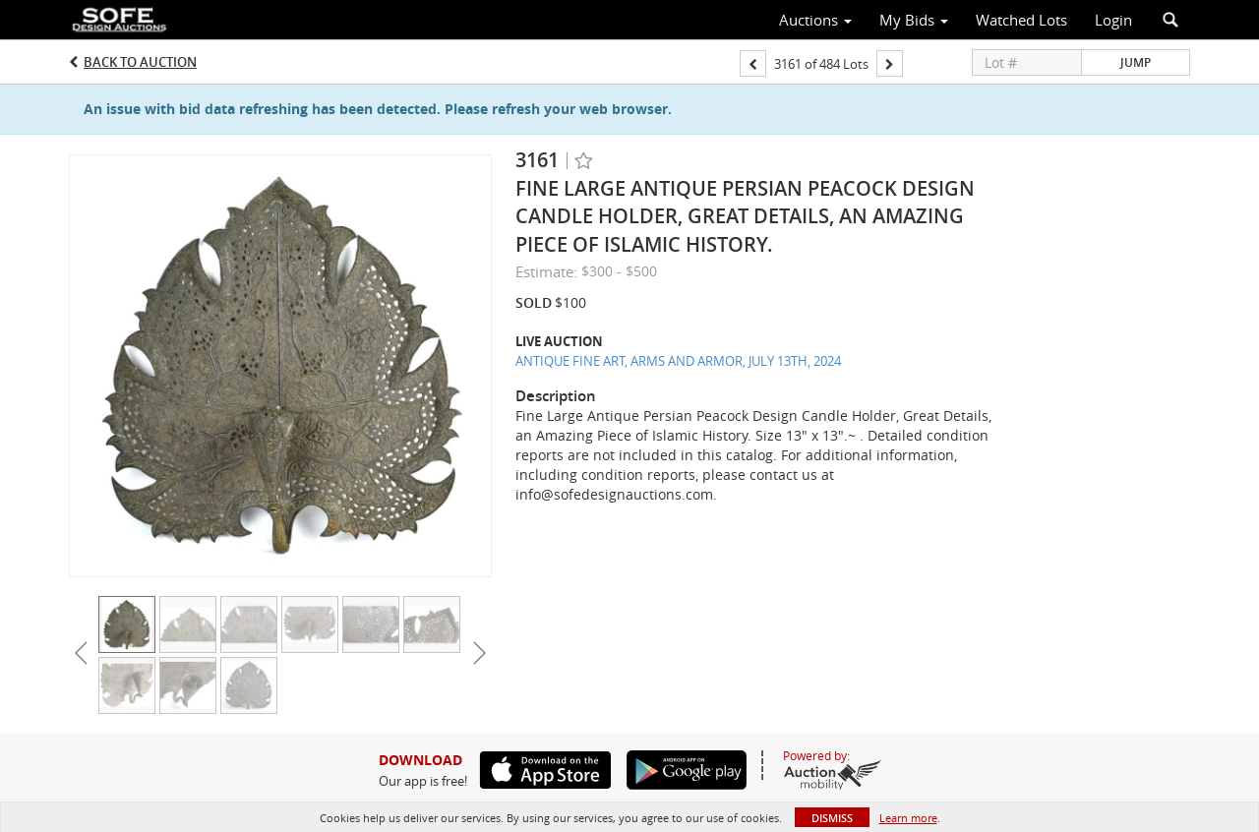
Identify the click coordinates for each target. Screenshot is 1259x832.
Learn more (908, 817)
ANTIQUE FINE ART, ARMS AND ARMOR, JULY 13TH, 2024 (678, 361)
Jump (1135, 62)
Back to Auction (140, 62)
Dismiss (832, 817)
